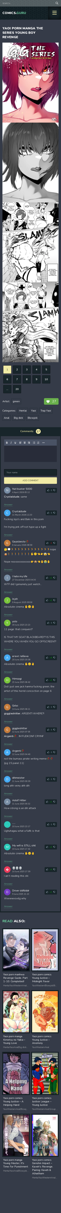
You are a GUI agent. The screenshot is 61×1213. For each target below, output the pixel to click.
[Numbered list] (38, 443)
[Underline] (15, 443)
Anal (6, 418)
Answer (8, 504)
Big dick (18, 418)
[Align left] (20, 443)
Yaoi (33, 410)
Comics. (14, 13)
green (16, 401)
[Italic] (11, 443)
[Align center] (25, 443)
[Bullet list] (34, 443)
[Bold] (7, 443)
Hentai (23, 410)
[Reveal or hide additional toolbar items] (43, 443)
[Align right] (29, 443)
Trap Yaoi (46, 410)
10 (46, 379)
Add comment (30, 480)
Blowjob (32, 418)
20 (17, 389)
